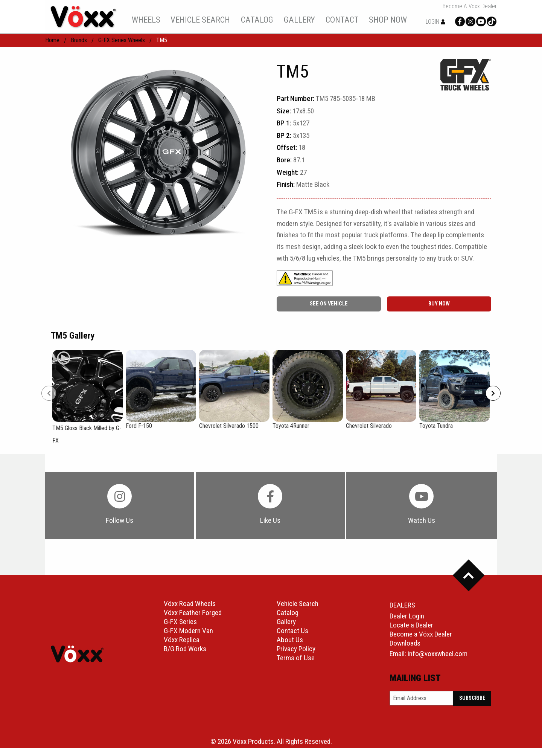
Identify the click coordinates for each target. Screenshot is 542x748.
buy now (439, 304)
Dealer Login (407, 616)
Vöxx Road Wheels (190, 603)
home (52, 40)
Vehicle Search (297, 603)
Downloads (405, 643)
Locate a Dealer (411, 625)
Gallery (286, 621)
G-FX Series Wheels (121, 40)
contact (342, 19)
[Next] (493, 393)
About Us (290, 639)
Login (435, 21)
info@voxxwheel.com (437, 653)
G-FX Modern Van (188, 630)
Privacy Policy (296, 648)
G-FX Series (180, 621)
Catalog (287, 612)
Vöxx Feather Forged (193, 612)
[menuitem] (145, 19)
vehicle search (200, 19)
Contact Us (292, 630)
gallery (299, 19)
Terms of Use (296, 657)
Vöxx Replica (181, 639)
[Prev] (48, 393)
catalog (257, 19)
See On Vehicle (329, 304)
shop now (388, 19)
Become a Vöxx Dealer (470, 6)
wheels (146, 19)
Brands (79, 40)
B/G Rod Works (185, 648)
